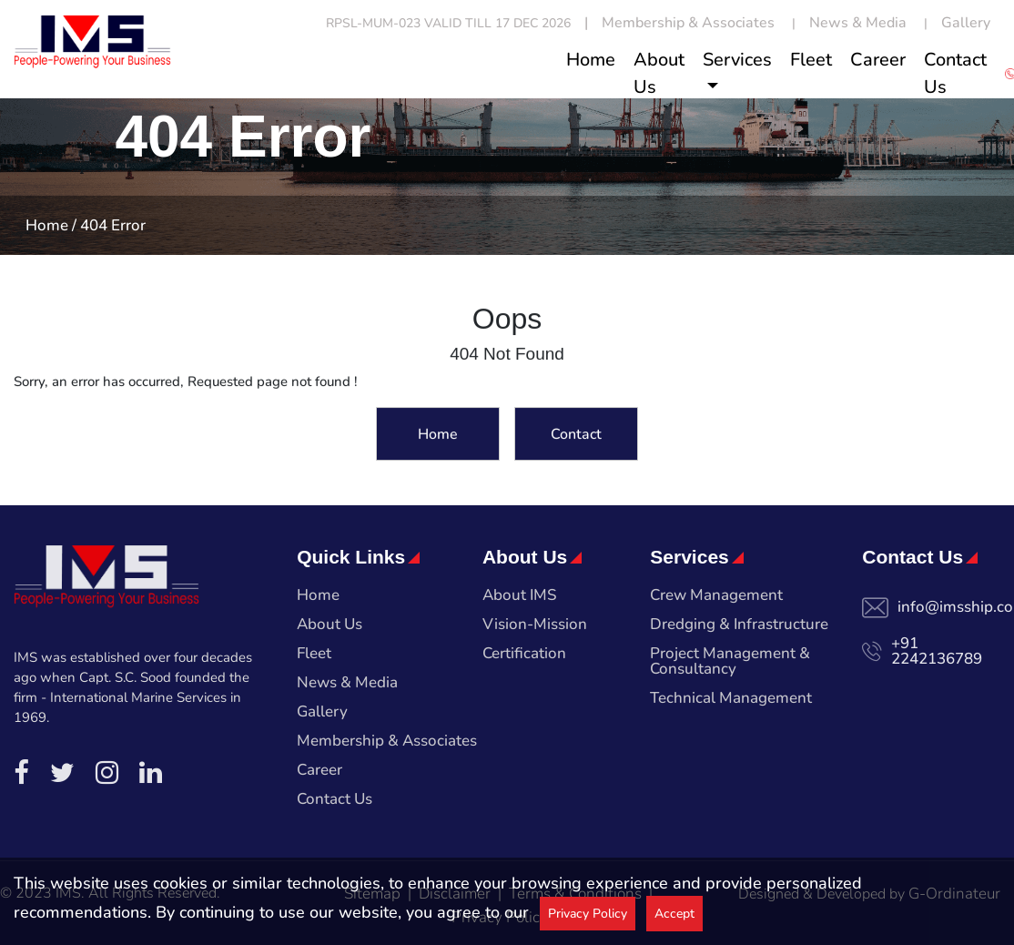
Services (737, 59)
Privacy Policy (587, 913)
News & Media (858, 23)
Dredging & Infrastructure (739, 625)
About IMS (519, 596)
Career (878, 59)
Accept (674, 913)
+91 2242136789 (936, 650)
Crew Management (716, 596)
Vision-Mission (534, 625)
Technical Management (731, 699)
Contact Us (955, 73)
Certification (524, 654)
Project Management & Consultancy (730, 662)
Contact (576, 436)
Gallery (965, 23)
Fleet (811, 59)
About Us (659, 73)
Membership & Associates (688, 23)
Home (590, 59)
